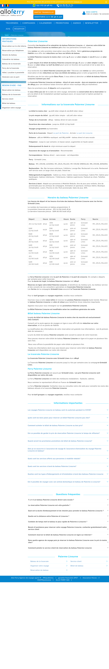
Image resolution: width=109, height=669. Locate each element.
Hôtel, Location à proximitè (13, 72)
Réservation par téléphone (13, 50)
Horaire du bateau (9, 55)
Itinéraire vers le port (10, 77)
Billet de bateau (8, 103)
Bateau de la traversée (11, 64)
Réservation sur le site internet (14, 46)
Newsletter (91, 23)
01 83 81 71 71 (72, 6)
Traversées (12, 23)
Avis (8, 29)
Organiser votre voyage (11, 108)
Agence (77, 23)
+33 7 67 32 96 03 (44, 5)
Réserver (19, 29)
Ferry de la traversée (10, 68)
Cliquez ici (78, 2)
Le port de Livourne (84, 133)
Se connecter (104, 14)
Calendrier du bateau (10, 59)
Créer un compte (92, 14)
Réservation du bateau (11, 90)
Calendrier (45, 23)
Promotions (62, 23)
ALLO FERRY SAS (63, 580)
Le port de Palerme (61, 133)
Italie (7, 35)
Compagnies (28, 23)
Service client (7, 99)
